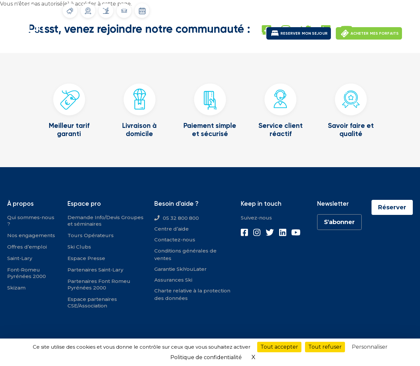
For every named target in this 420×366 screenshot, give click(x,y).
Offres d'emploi (323, 9)
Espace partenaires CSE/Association (92, 302)
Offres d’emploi (27, 247)
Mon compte (363, 9)
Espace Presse (86, 258)
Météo (70, 11)
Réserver (392, 207)
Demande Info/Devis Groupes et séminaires (105, 220)
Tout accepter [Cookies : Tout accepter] (279, 347)
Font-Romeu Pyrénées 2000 (228, 34)
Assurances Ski (173, 280)
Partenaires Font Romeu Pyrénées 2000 (98, 284)
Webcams (88, 11)
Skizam (16, 288)
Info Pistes (106, 10)
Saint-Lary (174, 34)
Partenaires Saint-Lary (95, 270)
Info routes (124, 11)
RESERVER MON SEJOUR (304, 33)
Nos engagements (31, 235)
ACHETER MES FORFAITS (375, 33)
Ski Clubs (79, 247)
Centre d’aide (171, 229)
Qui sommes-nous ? (30, 220)
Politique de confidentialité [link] (206, 357)
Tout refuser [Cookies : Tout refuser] (325, 347)
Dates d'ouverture (142, 11)
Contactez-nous (174, 239)
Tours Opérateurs (90, 235)
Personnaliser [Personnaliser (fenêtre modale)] (370, 347)
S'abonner (339, 222)
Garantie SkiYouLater (180, 269)
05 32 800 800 (181, 218)
